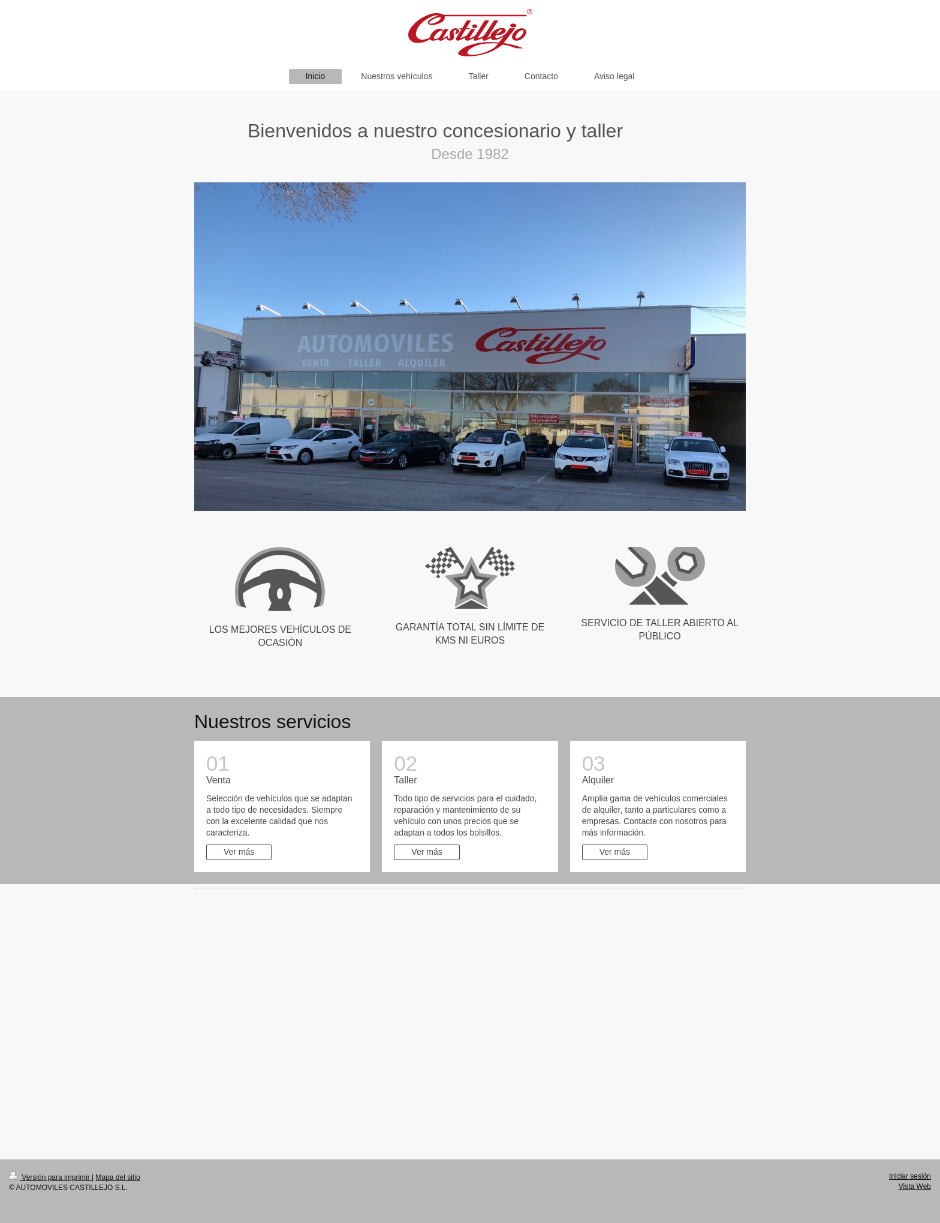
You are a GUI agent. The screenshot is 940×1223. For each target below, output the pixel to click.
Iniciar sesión (910, 1176)
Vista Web (915, 1186)
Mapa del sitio (118, 1177)
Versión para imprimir (50, 1177)
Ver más (239, 852)
